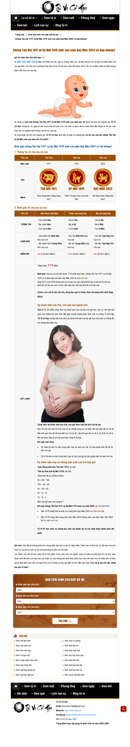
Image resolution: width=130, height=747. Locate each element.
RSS (74, 719)
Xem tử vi (48, 18)
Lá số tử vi (29, 18)
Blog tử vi (60, 25)
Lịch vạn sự (39, 25)
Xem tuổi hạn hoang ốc (25, 670)
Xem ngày (106, 18)
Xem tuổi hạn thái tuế (25, 675)
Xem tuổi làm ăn (71, 645)
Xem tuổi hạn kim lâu (73, 665)
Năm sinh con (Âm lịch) (27, 607)
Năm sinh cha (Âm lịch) (27, 584)
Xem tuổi (67, 18)
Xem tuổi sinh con (23, 645)
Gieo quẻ (38, 693)
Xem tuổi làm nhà (23, 640)
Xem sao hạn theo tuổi (74, 655)
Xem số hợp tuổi (23, 655)
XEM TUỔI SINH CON (26, 62)
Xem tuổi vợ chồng (72, 640)
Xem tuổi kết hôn (72, 660)
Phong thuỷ (86, 18)
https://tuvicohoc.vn (73, 710)
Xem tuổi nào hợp (23, 650)
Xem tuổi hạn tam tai (73, 670)
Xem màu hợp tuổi (72, 650)
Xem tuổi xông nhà (23, 665)
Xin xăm (20, 693)
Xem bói (20, 25)
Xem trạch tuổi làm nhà (74, 675)
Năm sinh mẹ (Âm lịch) (27, 595)
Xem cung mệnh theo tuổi (27, 660)
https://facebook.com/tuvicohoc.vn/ (81, 715)
